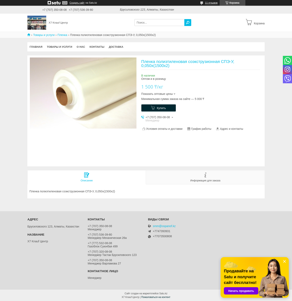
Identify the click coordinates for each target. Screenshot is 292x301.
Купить (161, 108)
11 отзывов (211, 2)
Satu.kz (163, 293)
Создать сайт (77, 2)
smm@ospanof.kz (164, 226)
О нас (81, 46)
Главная (36, 46)
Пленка (62, 35)
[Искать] (187, 22)
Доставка (116, 46)
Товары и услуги (44, 35)
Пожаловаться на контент (155, 297)
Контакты (97, 46)
